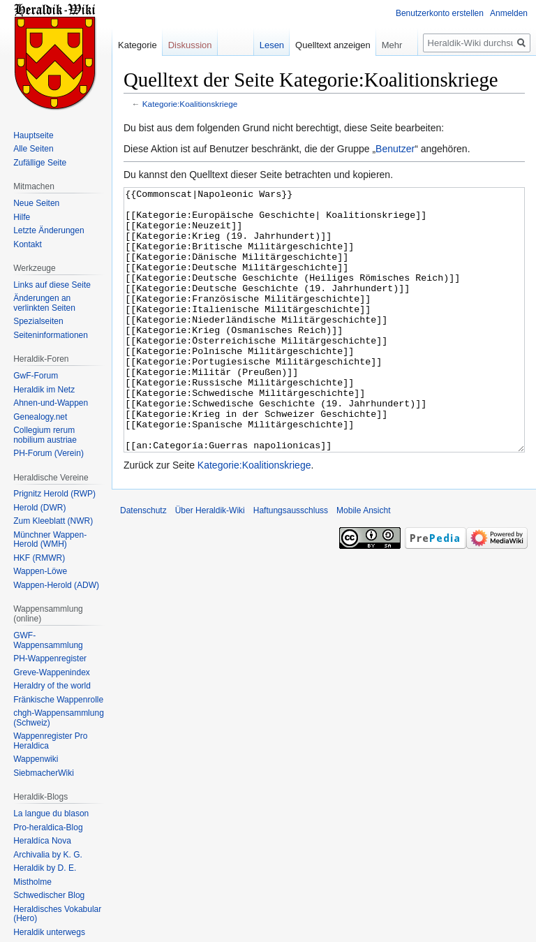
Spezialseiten (38, 321)
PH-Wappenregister (50, 658)
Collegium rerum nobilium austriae (45, 435)
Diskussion (190, 45)
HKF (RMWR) (39, 558)
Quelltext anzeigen (333, 45)
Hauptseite (33, 135)
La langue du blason (51, 813)
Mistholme (32, 882)
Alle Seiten (33, 149)
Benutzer (395, 148)
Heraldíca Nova (42, 841)
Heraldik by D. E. (44, 868)
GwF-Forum (35, 376)
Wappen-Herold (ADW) (56, 585)
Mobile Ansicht (363, 563)
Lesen (272, 45)
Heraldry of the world (52, 686)
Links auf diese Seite (52, 285)
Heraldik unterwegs (49, 932)
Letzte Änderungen (48, 230)
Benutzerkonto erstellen (440, 13)
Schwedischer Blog (48, 895)
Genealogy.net (40, 417)
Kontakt (27, 244)
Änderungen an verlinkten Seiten (44, 303)
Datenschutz (143, 563)
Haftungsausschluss (290, 563)
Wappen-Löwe (40, 571)
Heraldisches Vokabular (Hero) (57, 914)
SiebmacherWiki (43, 773)
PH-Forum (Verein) (48, 453)
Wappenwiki (35, 759)
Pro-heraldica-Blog (47, 827)
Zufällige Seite (39, 163)
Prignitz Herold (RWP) (54, 494)
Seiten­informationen (50, 335)
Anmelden (509, 13)
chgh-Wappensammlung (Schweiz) (58, 718)
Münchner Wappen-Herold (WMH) (50, 540)
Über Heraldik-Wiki (210, 563)
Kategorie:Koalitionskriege (190, 103)
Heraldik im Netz (44, 390)
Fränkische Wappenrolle (58, 700)
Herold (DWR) (39, 508)
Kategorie (137, 45)
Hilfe (21, 217)
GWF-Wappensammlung (48, 640)
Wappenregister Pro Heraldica (50, 741)
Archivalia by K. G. (47, 855)
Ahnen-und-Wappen (50, 403)
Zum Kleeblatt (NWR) (53, 521)
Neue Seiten (36, 203)
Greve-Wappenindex (51, 672)
